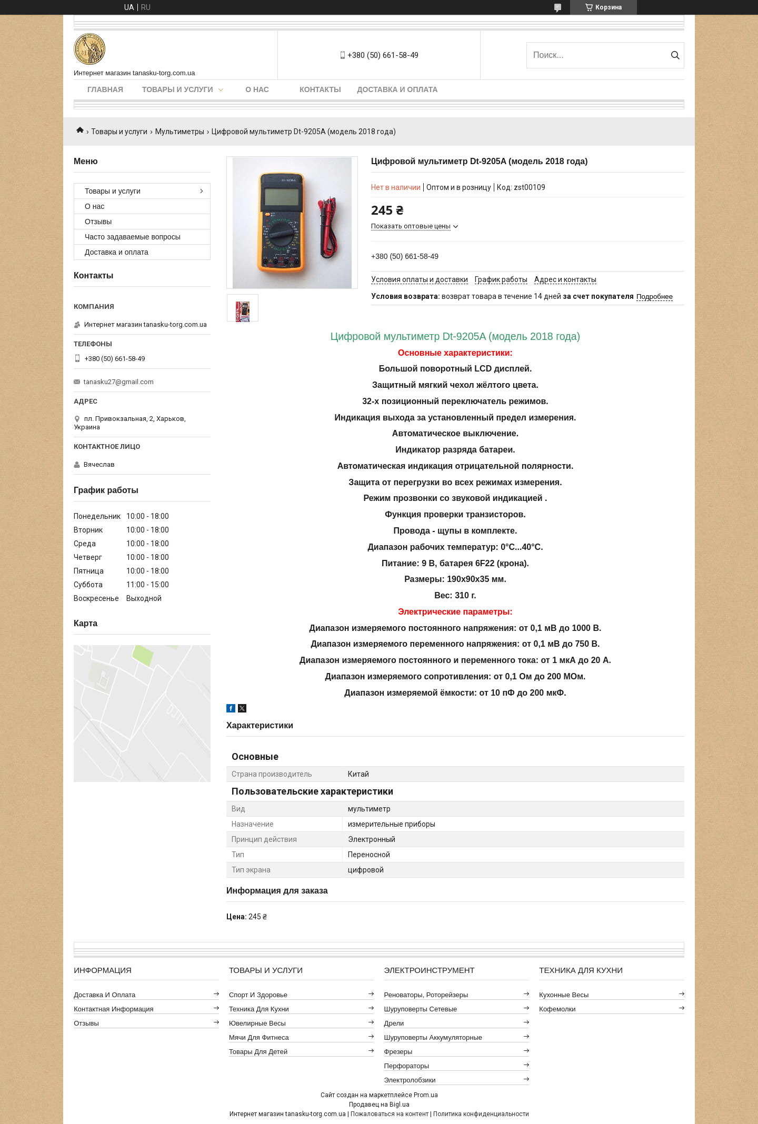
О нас (257, 89)
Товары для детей (258, 1052)
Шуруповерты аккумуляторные (433, 1037)
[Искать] (675, 55)
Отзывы (98, 221)
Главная (105, 89)
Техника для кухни (259, 1009)
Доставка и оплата (397, 89)
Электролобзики (410, 1080)
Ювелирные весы (257, 1023)
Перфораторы (407, 1066)
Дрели (394, 1023)
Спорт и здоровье (258, 995)
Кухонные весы (564, 995)
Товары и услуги (177, 89)
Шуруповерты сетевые (420, 1009)
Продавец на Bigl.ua (379, 1104)
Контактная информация (113, 1009)
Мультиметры (179, 131)
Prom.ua (426, 1095)
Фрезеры (398, 1052)
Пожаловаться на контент (389, 1114)
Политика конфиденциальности (481, 1114)
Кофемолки (557, 1009)
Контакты (320, 89)
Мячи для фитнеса (259, 1037)
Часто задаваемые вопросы (133, 237)
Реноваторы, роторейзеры (426, 995)
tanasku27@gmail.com (119, 382)
